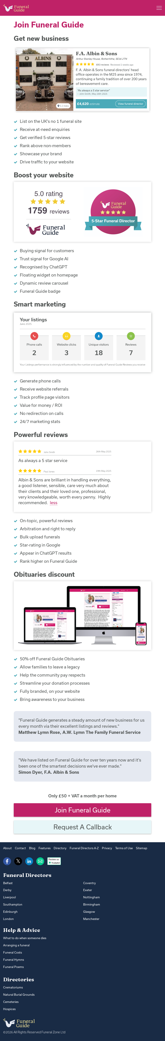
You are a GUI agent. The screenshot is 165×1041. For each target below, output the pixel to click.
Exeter (87, 890)
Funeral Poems (13, 966)
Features (44, 848)
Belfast (8, 883)
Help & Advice (21, 930)
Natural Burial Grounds (18, 994)
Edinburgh (10, 911)
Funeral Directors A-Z (84, 848)
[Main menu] (159, 8)
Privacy (107, 848)
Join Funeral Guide (82, 810)
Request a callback (82, 827)
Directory (60, 848)
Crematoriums (13, 987)
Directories (18, 979)
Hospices (9, 1009)
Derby (7, 890)
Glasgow (89, 911)
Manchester (91, 918)
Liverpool (9, 897)
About (7, 848)
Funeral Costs (12, 952)
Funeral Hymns (13, 959)
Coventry (89, 883)
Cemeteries (10, 1001)
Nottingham (91, 897)
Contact (20, 848)
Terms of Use (124, 848)
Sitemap (141, 848)
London (8, 918)
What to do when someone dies (24, 938)
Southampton (12, 904)
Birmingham (91, 904)
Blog (32, 848)
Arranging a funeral (16, 945)
